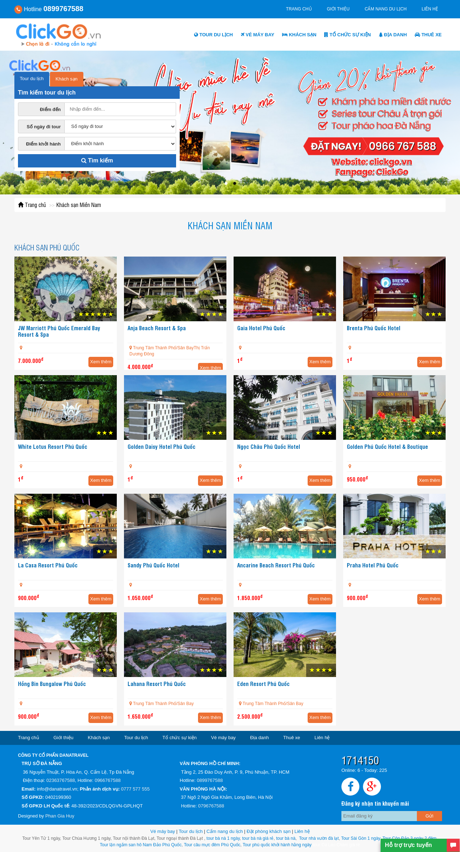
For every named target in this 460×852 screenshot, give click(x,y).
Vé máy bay (257, 34)
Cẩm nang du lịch (386, 8)
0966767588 (107, 780)
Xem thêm (100, 361)
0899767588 (210, 780)
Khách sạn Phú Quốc (46, 247)
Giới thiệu (338, 8)
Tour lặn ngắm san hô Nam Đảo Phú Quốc (140, 844)
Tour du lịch (213, 34)
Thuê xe (428, 34)
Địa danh (393, 34)
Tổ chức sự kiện (347, 34)
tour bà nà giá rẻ (258, 838)
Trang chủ (299, 8)
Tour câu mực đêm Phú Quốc (211, 844)
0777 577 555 (135, 789)
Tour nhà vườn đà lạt (319, 838)
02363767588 (60, 780)
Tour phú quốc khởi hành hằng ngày (277, 844)
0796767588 (211, 806)
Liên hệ (430, 8)
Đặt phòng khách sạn (268, 831)
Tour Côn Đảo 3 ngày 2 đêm (409, 838)
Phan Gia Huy (59, 816)
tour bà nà (285, 838)
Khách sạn (299, 34)
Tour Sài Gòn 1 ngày (360, 838)
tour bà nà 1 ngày (223, 838)
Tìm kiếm (97, 160)
